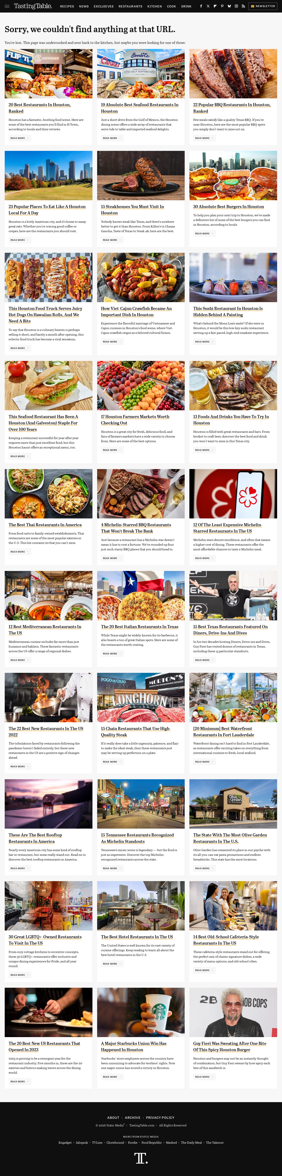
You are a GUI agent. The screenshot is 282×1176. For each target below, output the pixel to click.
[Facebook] (201, 6)
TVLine (97, 1142)
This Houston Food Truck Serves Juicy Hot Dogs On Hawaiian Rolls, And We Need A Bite (44, 315)
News (84, 6)
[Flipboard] (215, 6)
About (113, 1117)
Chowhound (115, 1142)
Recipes (67, 6)
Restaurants (130, 6)
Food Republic (152, 1142)
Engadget (65, 1142)
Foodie (132, 1142)
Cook (171, 6)
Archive (132, 1117)
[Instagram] (236, 6)
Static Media (115, 1125)
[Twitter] (208, 6)
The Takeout (215, 1142)
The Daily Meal (191, 1142)
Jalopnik (82, 1142)
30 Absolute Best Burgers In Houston (231, 206)
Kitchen (154, 6)
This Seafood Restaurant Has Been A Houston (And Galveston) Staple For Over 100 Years (47, 423)
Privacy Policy (160, 1117)
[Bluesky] (229, 6)
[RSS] (243, 6)
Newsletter (263, 6)
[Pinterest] (222, 6)
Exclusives (104, 6)
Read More (18, 138)
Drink (186, 6)
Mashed (171, 1142)
